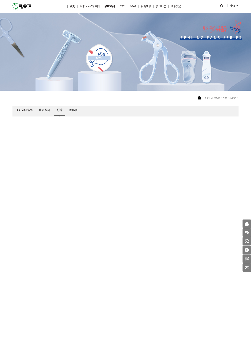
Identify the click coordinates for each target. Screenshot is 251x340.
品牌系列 (110, 6)
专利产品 (111, 269)
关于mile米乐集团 (90, 6)
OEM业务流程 (68, 296)
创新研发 (146, 6)
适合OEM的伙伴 (67, 289)
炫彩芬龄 (44, 113)
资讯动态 (161, 6)
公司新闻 (134, 276)
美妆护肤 (134, 283)
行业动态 (134, 269)
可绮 (225, 98)
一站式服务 (89, 282)
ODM (133, 6)
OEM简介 (67, 268)
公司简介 (23, 273)
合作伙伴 (67, 282)
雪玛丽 (73, 113)
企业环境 (23, 294)
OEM (122, 6)
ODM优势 (89, 289)
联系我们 (176, 6)
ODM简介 (89, 268)
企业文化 (23, 287)
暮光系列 (234, 98)
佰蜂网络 (141, 328)
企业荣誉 (23, 280)
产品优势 (67, 275)
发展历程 (23, 301)
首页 (72, 6)
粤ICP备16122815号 (115, 328)
